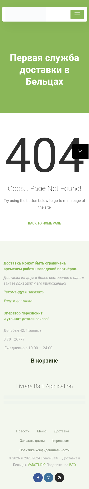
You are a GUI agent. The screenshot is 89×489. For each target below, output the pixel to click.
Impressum (60, 441)
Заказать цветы (32, 441)
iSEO (72, 465)
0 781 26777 (14, 339)
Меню (41, 431)
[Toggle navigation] (77, 14)
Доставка (61, 431)
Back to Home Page (44, 223)
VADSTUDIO (37, 465)
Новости (22, 431)
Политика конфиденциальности (44, 450)
